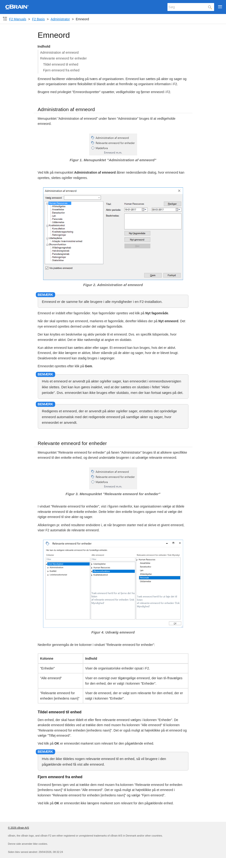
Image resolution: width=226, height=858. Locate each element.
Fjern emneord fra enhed (61, 70)
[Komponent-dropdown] (5, 19)
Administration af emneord (59, 52)
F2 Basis (38, 19)
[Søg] (190, 7)
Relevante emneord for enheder (63, 58)
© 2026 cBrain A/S (18, 827)
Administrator (60, 19)
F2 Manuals (17, 19)
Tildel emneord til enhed (60, 64)
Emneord (82, 19)
